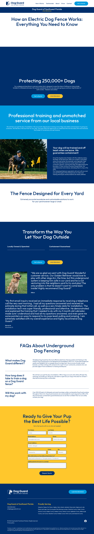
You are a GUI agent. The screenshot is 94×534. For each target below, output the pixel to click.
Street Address (32, 443)
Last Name (51, 430)
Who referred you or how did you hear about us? (41, 456)
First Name (31, 430)
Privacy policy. (11, 523)
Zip (58, 449)
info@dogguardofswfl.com (14, 509)
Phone (54, 436)
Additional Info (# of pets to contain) (38, 461)
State (49, 449)
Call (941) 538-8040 (78, 492)
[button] (40, 3)
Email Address (32, 436)
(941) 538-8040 (47, 11)
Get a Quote (81, 3)
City (29, 449)
